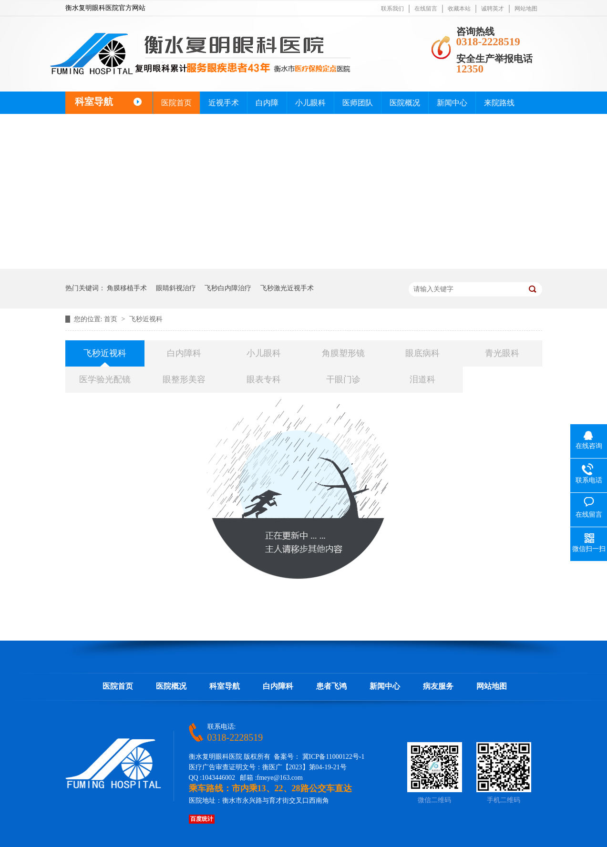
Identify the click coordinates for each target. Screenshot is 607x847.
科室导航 (224, 686)
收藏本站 (459, 8)
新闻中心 (452, 103)
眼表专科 (264, 379)
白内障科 (184, 353)
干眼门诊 (343, 379)
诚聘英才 (492, 8)
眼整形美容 (184, 379)
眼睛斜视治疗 (176, 288)
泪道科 (422, 379)
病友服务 (438, 686)
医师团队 (357, 103)
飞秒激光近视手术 (287, 288)
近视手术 (223, 103)
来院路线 (499, 103)
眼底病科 (422, 353)
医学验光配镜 (105, 379)
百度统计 (201, 819)
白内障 (267, 103)
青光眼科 (502, 353)
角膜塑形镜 (343, 353)
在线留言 (425, 8)
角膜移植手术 (127, 288)
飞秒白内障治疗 (228, 288)
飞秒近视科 (146, 319)
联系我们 (392, 8)
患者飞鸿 (331, 686)
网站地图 (525, 8)
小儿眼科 (310, 103)
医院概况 (405, 103)
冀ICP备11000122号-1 (333, 756)
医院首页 (176, 103)
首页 (111, 319)
